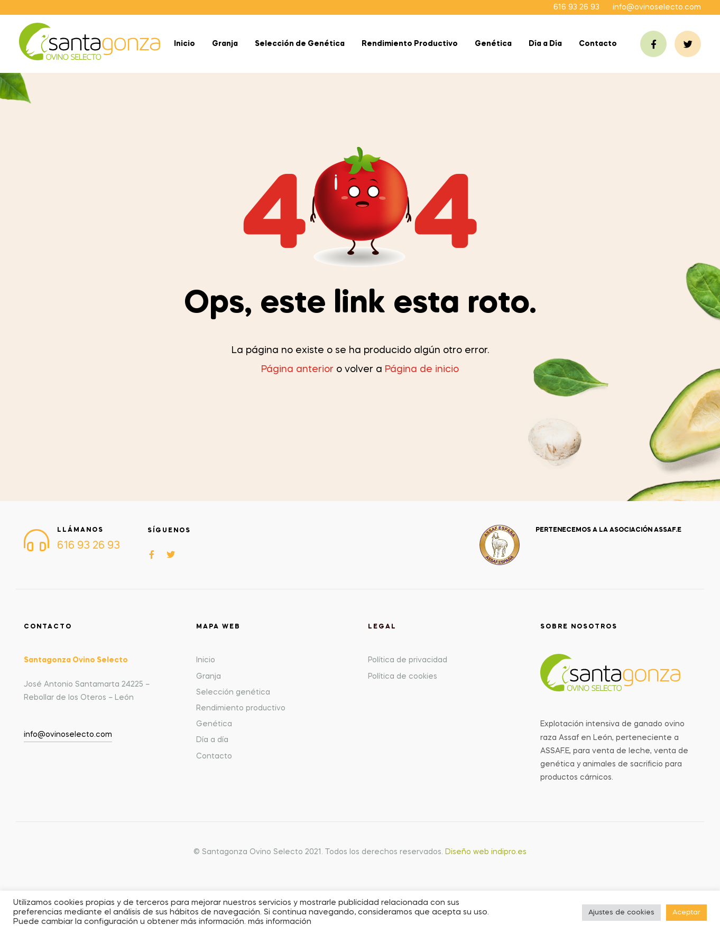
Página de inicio (422, 369)
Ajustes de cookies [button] (621, 912)
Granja (225, 44)
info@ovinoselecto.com (657, 7)
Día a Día (545, 44)
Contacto (598, 44)
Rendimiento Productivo (410, 44)
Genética (493, 44)
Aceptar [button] (686, 912)
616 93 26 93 (576, 7)
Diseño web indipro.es (486, 852)
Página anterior (297, 369)
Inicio (184, 44)
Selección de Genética (300, 44)
